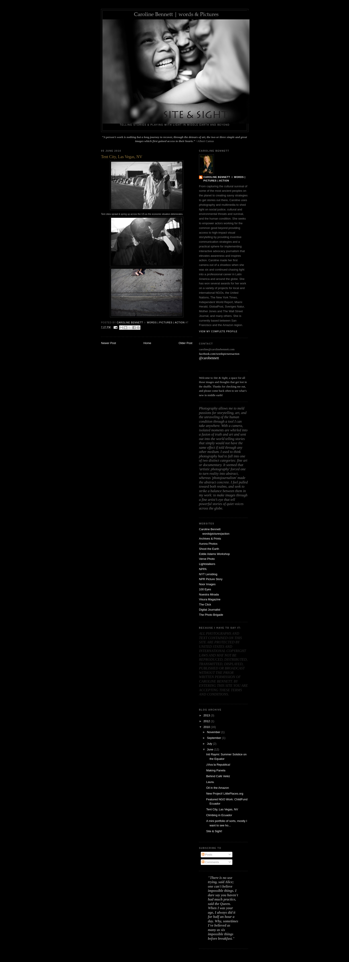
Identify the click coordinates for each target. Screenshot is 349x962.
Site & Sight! (214, 831)
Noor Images (207, 584)
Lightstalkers (207, 564)
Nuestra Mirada (209, 594)
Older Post (185, 343)
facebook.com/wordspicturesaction (219, 353)
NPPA (203, 569)
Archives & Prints (210, 538)
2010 (207, 727)
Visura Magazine (210, 599)
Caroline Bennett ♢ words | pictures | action (224, 179)
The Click (205, 604)
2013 (207, 715)
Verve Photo (207, 558)
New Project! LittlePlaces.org (224, 793)
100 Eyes (205, 589)
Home (147, 343)
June (210, 749)
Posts (207, 854)
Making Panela (215, 770)
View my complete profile (218, 331)
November (214, 732)
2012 (207, 721)
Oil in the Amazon (217, 787)
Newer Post (108, 343)
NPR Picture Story (210, 579)
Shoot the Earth (209, 548)
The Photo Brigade (211, 614)
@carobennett (209, 358)
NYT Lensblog (208, 574)
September (214, 738)
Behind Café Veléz (218, 776)
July (210, 743)
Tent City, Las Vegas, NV (222, 809)
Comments (210, 862)
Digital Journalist (209, 609)
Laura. (210, 782)
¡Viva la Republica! (218, 764)
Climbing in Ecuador (219, 815)
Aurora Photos (208, 543)
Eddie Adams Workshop (214, 554)
